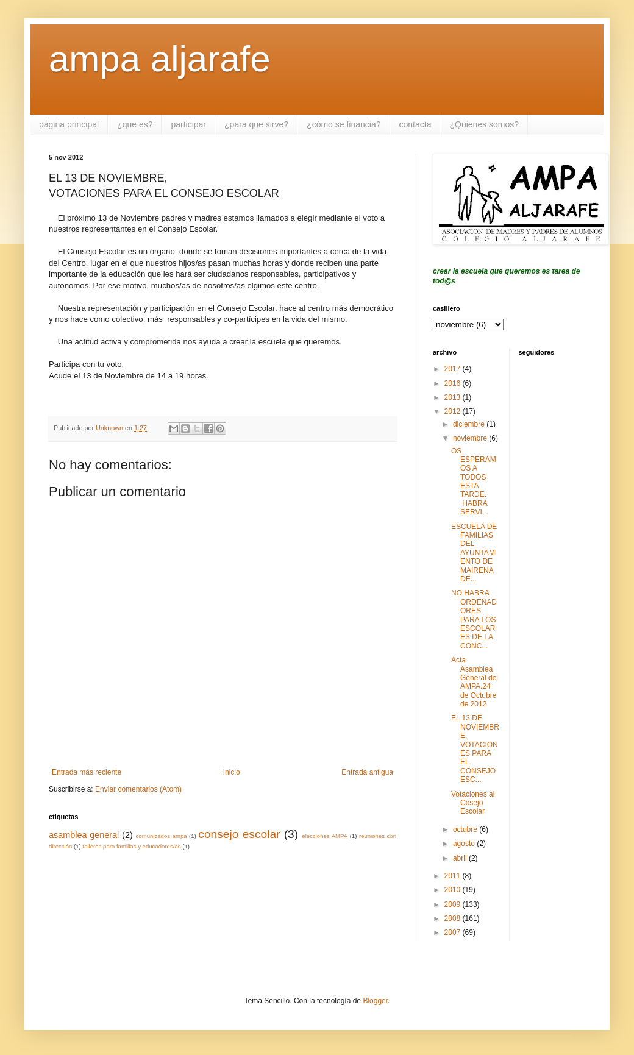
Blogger (375, 1000)
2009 (453, 904)
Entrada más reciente (86, 772)
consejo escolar (239, 834)
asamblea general (84, 835)
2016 (453, 383)
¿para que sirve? (256, 124)
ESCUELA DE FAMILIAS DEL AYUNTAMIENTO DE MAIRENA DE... (474, 552)
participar (188, 124)
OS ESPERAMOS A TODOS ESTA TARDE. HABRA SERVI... (473, 482)
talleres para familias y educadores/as (131, 846)
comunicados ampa (161, 836)
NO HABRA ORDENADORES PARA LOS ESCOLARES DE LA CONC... (474, 619)
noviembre (471, 438)
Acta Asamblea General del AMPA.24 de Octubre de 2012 (474, 682)
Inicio (231, 772)
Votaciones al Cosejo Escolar (472, 803)
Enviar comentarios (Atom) (138, 789)
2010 (453, 890)
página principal (69, 124)
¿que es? (134, 124)
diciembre (469, 424)
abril (461, 858)
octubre (466, 829)
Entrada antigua (367, 772)
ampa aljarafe (160, 58)
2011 (453, 876)
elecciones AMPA (324, 836)
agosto (465, 843)
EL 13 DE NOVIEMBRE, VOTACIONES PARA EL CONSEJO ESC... (475, 749)
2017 (453, 368)
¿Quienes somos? (484, 124)
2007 (453, 932)
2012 (453, 411)
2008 (453, 918)
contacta (415, 124)
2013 (453, 397)
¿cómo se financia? (343, 124)
